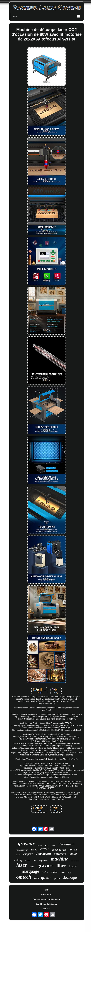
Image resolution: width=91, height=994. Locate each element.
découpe (70, 877)
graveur (26, 843)
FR (48, 909)
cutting (18, 860)
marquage (30, 871)
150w (63, 872)
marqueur (42, 877)
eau (32, 866)
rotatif (73, 849)
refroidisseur (22, 850)
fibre (61, 865)
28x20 (18, 855)
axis (47, 845)
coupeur (28, 853)
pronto (57, 878)
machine (59, 859)
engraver (43, 860)
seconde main (59, 849)
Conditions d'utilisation (46, 904)
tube (54, 845)
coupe (40, 845)
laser (21, 865)
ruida (54, 872)
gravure (45, 865)
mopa (27, 861)
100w (73, 866)
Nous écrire (46, 894)
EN (44, 909)
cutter (44, 849)
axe (34, 860)
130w (45, 872)
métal (73, 853)
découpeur (67, 844)
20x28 (69, 873)
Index (46, 890)
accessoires (75, 861)
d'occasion (43, 853)
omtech (23, 877)
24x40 (34, 849)
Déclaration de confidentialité (46, 899)
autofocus (60, 853)
